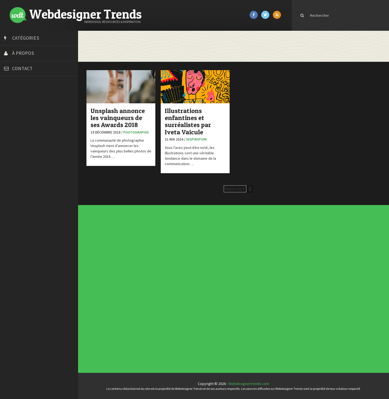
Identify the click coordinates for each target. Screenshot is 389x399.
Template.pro (16, 193)
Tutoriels (164, 291)
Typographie (164, 292)
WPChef (11, 214)
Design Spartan (17, 139)
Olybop (11, 173)
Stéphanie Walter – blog (24, 187)
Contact (22, 68)
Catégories (25, 38)
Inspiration (199, 139)
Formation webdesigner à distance (33, 160)
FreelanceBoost (18, 166)
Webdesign (164, 294)
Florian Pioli (14, 153)
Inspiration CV (236, 252)
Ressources (164, 290)
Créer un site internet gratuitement (33, 126)
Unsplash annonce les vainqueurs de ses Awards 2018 (120, 117)
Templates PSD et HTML (237, 253)
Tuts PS (11, 207)
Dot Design (14, 146)
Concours (164, 281)
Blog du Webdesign (21, 106)
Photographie (139, 131)
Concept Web (164, 280)
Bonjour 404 (14, 112)
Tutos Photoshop (19, 200)
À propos (23, 53)
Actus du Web (164, 279)
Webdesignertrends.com (250, 383)
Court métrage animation (25, 119)
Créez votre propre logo (25, 133)
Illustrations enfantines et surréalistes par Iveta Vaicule (191, 120)
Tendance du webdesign (237, 249)
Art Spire (12, 99)
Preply (10, 180)
